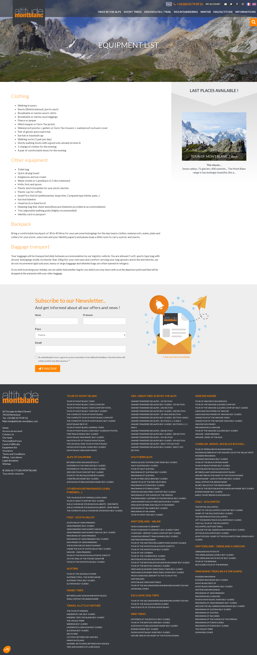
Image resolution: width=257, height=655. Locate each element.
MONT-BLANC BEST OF (77, 424)
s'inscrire (47, 368)
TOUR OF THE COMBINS (142, 553)
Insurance (7, 450)
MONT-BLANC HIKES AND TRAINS (82, 450)
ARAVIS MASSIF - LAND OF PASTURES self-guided (217, 478)
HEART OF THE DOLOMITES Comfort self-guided (219, 510)
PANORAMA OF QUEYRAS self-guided (149, 472)
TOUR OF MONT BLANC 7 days (81, 401)
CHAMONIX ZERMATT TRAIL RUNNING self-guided (154, 536)
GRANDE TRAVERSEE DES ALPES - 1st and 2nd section (156, 414)
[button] (7, 649)
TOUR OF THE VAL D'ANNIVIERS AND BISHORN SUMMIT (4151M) (159, 585)
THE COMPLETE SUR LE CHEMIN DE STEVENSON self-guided (94, 511)
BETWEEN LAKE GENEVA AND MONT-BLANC (215, 472)
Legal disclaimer (10, 460)
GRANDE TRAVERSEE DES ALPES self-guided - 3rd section (158, 434)
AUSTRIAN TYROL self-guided (81, 580)
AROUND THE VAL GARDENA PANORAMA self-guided (220, 530)
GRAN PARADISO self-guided (80, 526)
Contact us (8, 434)
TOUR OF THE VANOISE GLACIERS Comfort (215, 404)
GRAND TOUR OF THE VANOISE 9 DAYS (212, 417)
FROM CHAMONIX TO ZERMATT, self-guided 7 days (155, 530)
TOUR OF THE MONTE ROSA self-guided (86, 562)
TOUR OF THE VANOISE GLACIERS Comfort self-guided (221, 408)
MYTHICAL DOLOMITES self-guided (212, 533)
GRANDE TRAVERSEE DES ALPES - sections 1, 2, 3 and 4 (156, 421)
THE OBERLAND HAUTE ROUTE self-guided (215, 558)
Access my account (12, 431)
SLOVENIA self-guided (78, 583)
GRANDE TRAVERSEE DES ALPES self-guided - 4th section (158, 440)
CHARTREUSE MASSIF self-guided (83, 478)
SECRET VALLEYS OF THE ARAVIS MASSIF (213, 485)
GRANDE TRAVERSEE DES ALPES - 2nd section (152, 408)
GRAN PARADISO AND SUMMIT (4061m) (84, 529)
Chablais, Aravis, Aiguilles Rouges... (220, 443)
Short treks (133, 11)
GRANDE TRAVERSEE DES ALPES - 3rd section (152, 430)
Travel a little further (83, 605)
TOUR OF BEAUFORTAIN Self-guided (212, 465)
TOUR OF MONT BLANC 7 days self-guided (87, 411)
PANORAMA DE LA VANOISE (207, 427)
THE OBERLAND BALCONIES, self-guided (214, 555)
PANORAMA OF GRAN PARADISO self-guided (88, 539)
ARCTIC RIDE (72, 634)
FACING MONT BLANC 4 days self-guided (86, 447)
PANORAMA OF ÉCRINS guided (145, 488)
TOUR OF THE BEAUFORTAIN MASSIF (211, 462)
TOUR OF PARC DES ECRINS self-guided (149, 478)
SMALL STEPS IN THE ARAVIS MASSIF (211, 482)
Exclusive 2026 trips (145, 595)
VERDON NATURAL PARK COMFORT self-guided (153, 492)
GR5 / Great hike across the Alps (154, 395)
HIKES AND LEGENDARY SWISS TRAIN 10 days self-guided (157, 572)
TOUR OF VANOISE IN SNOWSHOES (211, 401)
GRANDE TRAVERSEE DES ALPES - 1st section (151, 401)
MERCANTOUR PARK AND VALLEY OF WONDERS (152, 505)
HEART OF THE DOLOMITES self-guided (214, 513)
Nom (38, 314)
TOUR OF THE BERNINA (205, 561)
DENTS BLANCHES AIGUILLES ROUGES (212, 469)
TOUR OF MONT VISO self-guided (147, 514)
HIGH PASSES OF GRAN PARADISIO (82, 542)
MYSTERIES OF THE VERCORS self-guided (86, 465)
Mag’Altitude (223, 11)
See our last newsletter (176, 356)
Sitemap (6, 464)
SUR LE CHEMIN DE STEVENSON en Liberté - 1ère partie (92, 504)
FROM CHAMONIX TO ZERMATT (145, 526)
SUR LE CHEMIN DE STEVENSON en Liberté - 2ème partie (93, 507)
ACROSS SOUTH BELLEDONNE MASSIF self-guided (90, 482)
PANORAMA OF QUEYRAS (142, 475)
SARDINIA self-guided (77, 624)
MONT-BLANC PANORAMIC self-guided (85, 437)
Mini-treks (138, 614)
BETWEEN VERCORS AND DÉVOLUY (83, 462)
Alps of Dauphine (79, 456)
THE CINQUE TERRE (204, 629)
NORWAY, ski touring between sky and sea (88, 643)
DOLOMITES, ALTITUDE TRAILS (208, 526)
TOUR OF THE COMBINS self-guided (148, 556)
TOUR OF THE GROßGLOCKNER (81, 574)
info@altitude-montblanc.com (23, 421)
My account (213, 4)
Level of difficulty (11, 444)
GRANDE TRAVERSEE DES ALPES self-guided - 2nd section (158, 411)
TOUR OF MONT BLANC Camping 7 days (85, 427)
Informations (245, 11)
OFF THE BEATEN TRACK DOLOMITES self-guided (218, 520)
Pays (38, 328)
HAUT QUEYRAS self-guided (144, 465)
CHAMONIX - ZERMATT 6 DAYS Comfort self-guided (156, 533)
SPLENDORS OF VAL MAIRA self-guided (149, 508)
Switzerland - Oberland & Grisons (220, 546)
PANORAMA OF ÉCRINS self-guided (147, 485)
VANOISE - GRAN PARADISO (207, 434)
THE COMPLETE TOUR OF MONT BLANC (85, 414)
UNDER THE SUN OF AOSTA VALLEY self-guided (89, 549)
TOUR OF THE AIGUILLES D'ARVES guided (85, 475)
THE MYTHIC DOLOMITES (206, 507)
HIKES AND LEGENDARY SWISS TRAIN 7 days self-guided (157, 569)
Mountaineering (186, 11)
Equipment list (9, 447)
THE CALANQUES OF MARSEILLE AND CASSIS (87, 497)
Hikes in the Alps (109, 11)
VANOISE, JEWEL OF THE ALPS (208, 437)
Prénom (88, 314)
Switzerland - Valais (146, 521)
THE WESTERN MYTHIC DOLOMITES (211, 517)
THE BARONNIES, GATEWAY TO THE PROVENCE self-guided (158, 498)
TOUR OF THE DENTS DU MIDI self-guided (150, 566)
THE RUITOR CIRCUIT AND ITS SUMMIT (84, 545)
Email (38, 342)
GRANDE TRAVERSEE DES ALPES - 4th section (152, 437)
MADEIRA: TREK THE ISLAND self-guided (85, 617)
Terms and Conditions (13, 454)
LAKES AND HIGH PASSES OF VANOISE (212, 411)
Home (5, 428)
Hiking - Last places (12, 457)
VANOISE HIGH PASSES (205, 424)
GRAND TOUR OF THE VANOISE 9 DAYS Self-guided (218, 421)
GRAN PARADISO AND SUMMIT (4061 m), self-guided (91, 532)
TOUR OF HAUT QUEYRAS (142, 469)
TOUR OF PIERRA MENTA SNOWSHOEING (213, 449)
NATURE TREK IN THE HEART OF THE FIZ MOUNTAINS (219, 475)
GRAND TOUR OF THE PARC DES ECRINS (148, 482)
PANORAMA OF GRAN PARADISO (81, 536)
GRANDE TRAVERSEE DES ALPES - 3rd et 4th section (155, 444)
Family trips (75, 590)
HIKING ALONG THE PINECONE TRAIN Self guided (154, 462)
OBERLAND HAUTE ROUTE (207, 552)
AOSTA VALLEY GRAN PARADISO (81, 523)
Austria (72, 568)
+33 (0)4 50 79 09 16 (188, 4)
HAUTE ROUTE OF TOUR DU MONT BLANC (86, 440)
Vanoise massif (205, 395)
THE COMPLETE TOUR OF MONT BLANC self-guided (91, 421)
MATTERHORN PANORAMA (143, 540)
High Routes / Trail (157, 11)
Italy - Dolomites (207, 501)
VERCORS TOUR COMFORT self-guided (85, 472)
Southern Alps (141, 456)
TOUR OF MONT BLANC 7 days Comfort (86, 404)
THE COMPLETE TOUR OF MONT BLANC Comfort (90, 417)
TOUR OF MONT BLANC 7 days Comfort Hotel (89, 408)
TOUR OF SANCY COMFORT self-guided (85, 501)
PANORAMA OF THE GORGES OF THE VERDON (152, 495)
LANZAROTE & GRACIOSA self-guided (84, 627)
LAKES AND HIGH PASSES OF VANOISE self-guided (218, 414)
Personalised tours (12, 441)
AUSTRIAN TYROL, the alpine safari (83, 577)
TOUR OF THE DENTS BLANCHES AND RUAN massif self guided (224, 488)
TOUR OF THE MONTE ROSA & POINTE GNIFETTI (88, 555)
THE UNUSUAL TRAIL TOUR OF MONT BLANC (87, 444)
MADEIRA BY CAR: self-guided (81, 614)
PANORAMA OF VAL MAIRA (143, 511)
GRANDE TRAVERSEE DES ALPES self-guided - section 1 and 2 (159, 417)
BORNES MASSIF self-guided (208, 492)
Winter (205, 11)
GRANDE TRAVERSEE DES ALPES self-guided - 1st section (158, 404)
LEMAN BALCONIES (140, 589)
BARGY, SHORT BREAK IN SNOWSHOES (212, 495)
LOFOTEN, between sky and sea (82, 637)
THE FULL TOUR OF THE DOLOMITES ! (212, 523)
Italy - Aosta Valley (81, 517)
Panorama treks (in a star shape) (218, 571)
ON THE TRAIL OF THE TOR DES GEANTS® (85, 559)
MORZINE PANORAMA (205, 456)
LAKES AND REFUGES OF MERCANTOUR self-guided (155, 501)
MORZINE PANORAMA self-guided (211, 459)
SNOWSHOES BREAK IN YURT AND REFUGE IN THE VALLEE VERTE (224, 452)
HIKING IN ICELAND (75, 640)
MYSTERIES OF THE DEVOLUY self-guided (86, 469)
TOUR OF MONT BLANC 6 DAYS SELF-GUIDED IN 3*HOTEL (92, 430)
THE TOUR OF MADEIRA (77, 611)
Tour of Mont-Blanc (82, 395)
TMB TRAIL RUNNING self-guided (82, 434)
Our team (7, 437)
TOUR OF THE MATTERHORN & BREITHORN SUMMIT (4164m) (158, 543)
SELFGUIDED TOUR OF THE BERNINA (211, 565)
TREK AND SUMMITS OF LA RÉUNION (83, 647)
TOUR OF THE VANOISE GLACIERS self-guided (216, 430)
